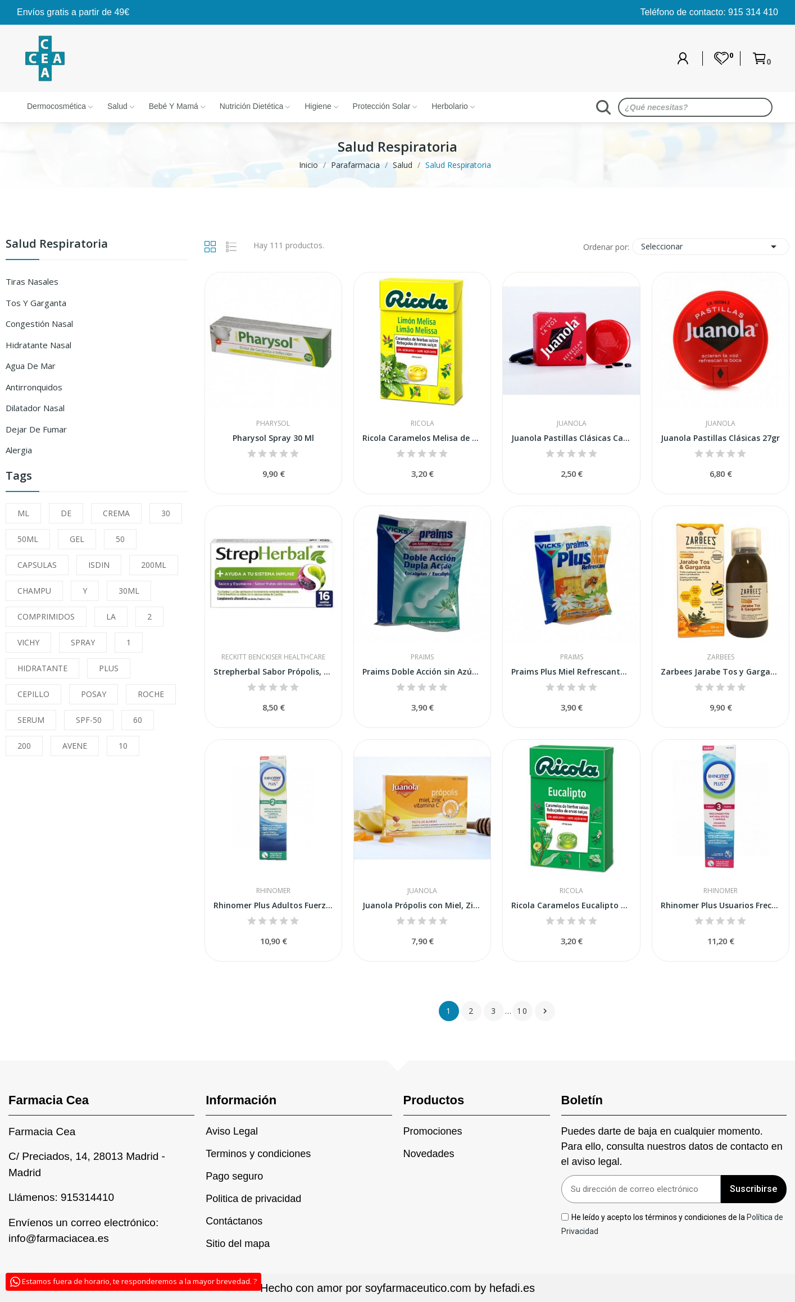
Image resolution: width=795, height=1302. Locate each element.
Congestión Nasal (39, 323)
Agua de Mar (31, 365)
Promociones (432, 1131)
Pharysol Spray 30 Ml (273, 438)
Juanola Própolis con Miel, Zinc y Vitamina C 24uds (422, 905)
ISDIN (99, 564)
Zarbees (720, 657)
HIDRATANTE (42, 668)
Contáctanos (234, 1221)
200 (24, 745)
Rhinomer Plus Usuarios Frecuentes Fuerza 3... (720, 905)
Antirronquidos (34, 387)
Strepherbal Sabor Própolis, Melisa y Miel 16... (273, 671)
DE (66, 513)
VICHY (28, 642)
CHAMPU (34, 590)
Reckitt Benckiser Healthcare (273, 657)
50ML (27, 539)
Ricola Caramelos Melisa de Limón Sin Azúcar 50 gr (422, 438)
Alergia (19, 450)
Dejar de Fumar (36, 429)
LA (111, 616)
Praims (422, 657)
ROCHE (151, 694)
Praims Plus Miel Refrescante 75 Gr (571, 671)
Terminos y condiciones (258, 1153)
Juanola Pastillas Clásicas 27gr (720, 438)
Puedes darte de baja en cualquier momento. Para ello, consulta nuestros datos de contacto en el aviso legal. (672, 1146)
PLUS (109, 668)
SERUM (30, 719)
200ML (153, 564)
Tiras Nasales (32, 281)
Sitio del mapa (238, 1243)
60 (137, 719)
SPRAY (83, 642)
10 (123, 745)
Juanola (572, 423)
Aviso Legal (232, 1131)
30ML (129, 590)
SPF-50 (89, 719)
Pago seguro (234, 1176)
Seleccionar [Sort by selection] (710, 246)
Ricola (422, 423)
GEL (77, 539)
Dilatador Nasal (35, 407)
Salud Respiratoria (57, 244)
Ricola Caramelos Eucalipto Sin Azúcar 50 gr (571, 905)
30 (165, 513)
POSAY (93, 694)
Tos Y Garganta (36, 302)
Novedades (429, 1153)
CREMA (116, 513)
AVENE (74, 745)
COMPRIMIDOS (46, 616)
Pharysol (273, 423)
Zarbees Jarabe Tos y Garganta (720, 671)
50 (120, 539)
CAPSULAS (37, 564)
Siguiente (545, 1011)
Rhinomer (273, 890)
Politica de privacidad (253, 1198)
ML (23, 513)
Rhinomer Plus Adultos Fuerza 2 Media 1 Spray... (273, 905)
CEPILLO (33, 694)
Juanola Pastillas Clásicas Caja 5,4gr (571, 438)
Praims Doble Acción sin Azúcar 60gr (422, 671)
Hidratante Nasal (38, 344)
